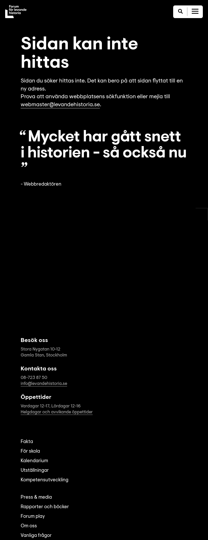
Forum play (33, 516)
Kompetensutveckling (44, 480)
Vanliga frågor (36, 535)
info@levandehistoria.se (44, 384)
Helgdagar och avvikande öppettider (57, 412)
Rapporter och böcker (45, 507)
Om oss (29, 526)
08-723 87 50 (34, 378)
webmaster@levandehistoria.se (60, 105)
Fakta (27, 441)
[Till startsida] (16, 11)
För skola (30, 451)
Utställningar (35, 470)
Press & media (36, 497)
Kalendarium (34, 461)
